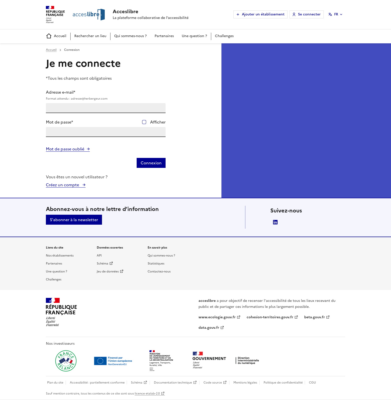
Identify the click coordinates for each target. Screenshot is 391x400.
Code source (212, 382)
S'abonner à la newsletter (74, 220)
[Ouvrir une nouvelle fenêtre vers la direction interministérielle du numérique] (227, 360)
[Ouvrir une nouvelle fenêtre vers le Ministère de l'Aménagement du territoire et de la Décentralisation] (162, 361)
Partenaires (164, 36)
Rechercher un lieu (90, 36)
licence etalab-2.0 (147, 393)
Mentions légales (245, 382)
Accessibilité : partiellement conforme (97, 382)
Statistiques (156, 263)
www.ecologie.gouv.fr (217, 317)
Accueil (56, 36)
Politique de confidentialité (283, 382)
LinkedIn (275, 222)
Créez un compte (63, 185)
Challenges (224, 36)
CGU (312, 382)
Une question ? (194, 36)
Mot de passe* (59, 122)
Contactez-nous (159, 271)
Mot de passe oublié (65, 149)
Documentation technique (173, 382)
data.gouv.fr (208, 327)
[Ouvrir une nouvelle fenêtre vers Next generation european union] (114, 361)
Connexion (151, 163)
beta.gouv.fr (314, 317)
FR (336, 14)
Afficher (158, 122)
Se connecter (309, 14)
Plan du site (55, 382)
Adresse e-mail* (106, 95)
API (99, 255)
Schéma (102, 263)
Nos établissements (60, 255)
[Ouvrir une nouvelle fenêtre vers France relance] (66, 361)
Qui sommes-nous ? (130, 36)
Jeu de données (108, 271)
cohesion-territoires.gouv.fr (270, 317)
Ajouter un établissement (263, 14)
